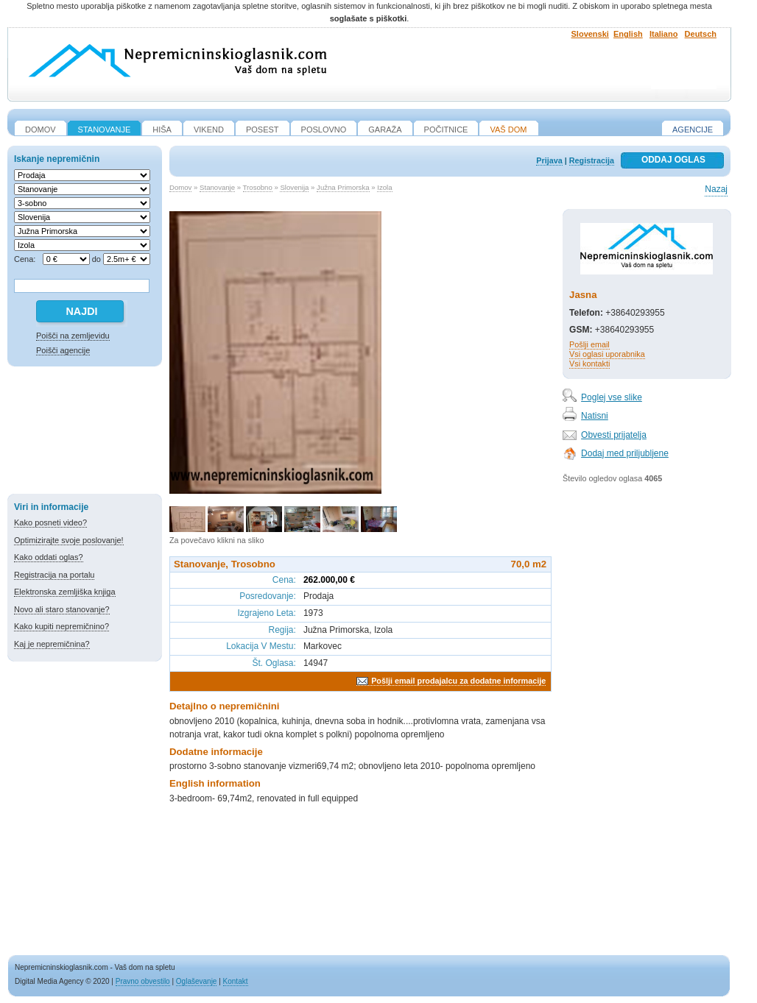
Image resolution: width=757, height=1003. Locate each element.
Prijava (549, 160)
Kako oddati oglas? (48, 557)
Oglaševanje (196, 981)
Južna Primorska (343, 187)
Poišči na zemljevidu (73, 335)
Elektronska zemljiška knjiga (65, 591)
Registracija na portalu (54, 574)
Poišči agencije (63, 350)
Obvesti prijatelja (614, 435)
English (628, 33)
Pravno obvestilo (143, 981)
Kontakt (235, 981)
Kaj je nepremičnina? (52, 643)
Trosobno (257, 187)
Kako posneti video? (50, 522)
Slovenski (590, 33)
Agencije (692, 129)
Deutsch (700, 33)
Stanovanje (217, 187)
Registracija (591, 160)
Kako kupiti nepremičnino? (61, 626)
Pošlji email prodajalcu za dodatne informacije (458, 680)
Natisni (594, 416)
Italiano (663, 33)
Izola (384, 187)
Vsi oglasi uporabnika (607, 354)
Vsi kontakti (589, 363)
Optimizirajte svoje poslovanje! (69, 540)
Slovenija (294, 187)
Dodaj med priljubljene (625, 453)
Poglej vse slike (611, 397)
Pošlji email (589, 344)
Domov (180, 187)
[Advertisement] (84, 433)
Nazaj (716, 189)
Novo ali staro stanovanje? (62, 609)
